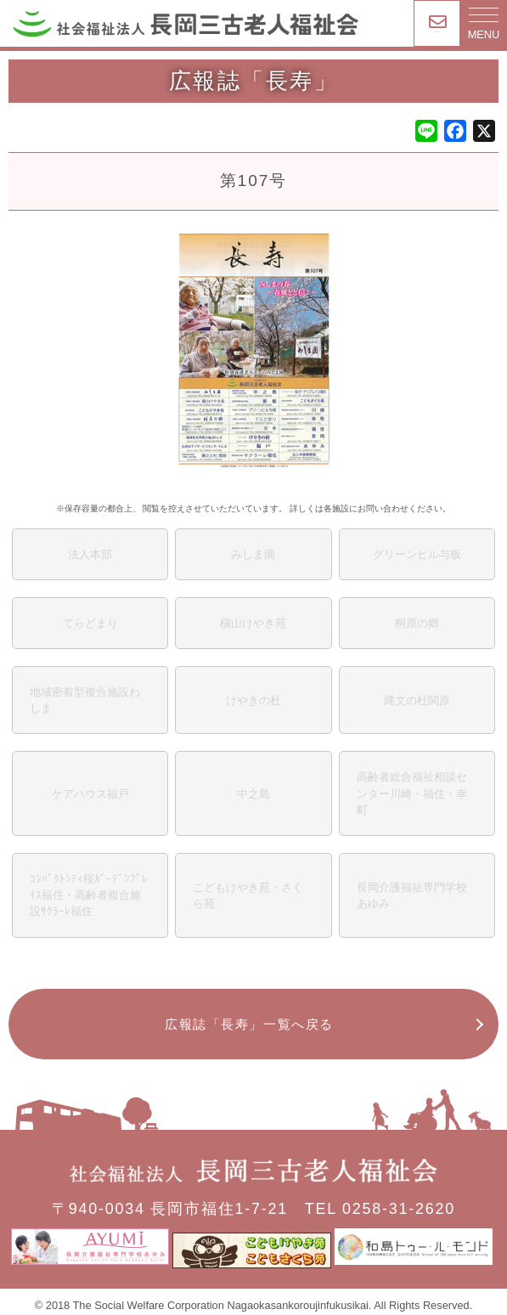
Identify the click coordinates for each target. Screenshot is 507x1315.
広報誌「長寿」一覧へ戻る (249, 1024)
